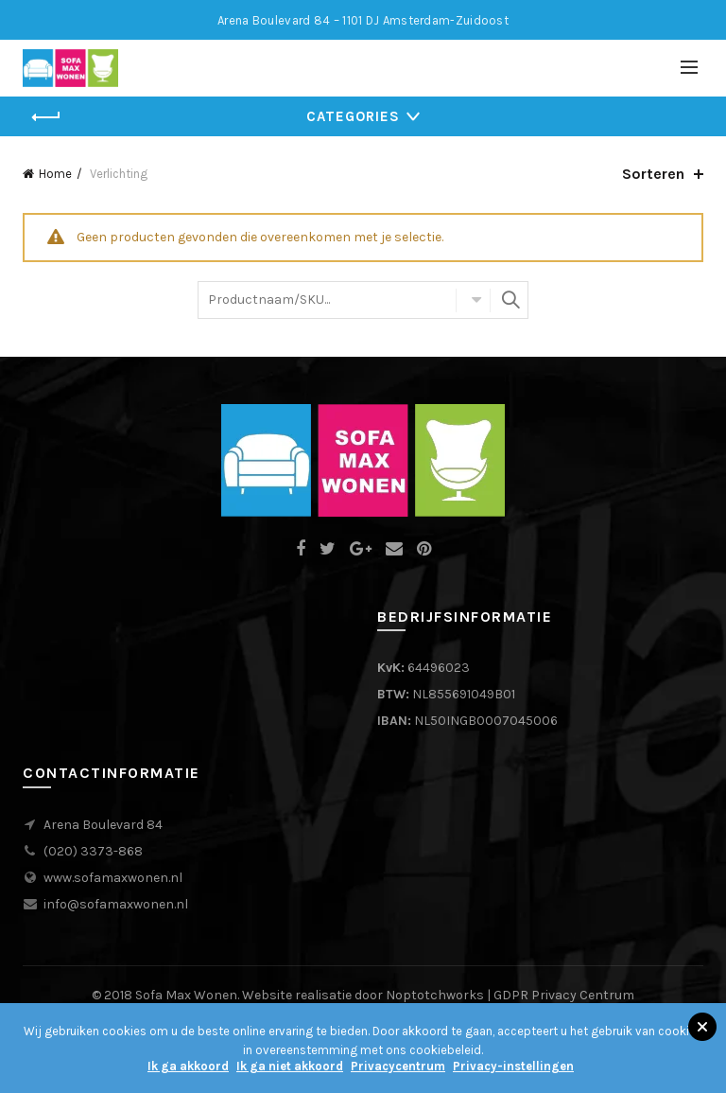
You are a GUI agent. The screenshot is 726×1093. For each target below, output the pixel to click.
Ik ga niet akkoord (289, 1066)
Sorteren (653, 174)
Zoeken (509, 300)
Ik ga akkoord (188, 1066)
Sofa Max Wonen (186, 995)
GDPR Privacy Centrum (563, 995)
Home (55, 174)
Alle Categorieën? (473, 300)
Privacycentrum (398, 1066)
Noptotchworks (435, 995)
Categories (353, 116)
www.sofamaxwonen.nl (112, 878)
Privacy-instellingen (513, 1066)
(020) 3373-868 (93, 851)
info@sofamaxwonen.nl (115, 904)
